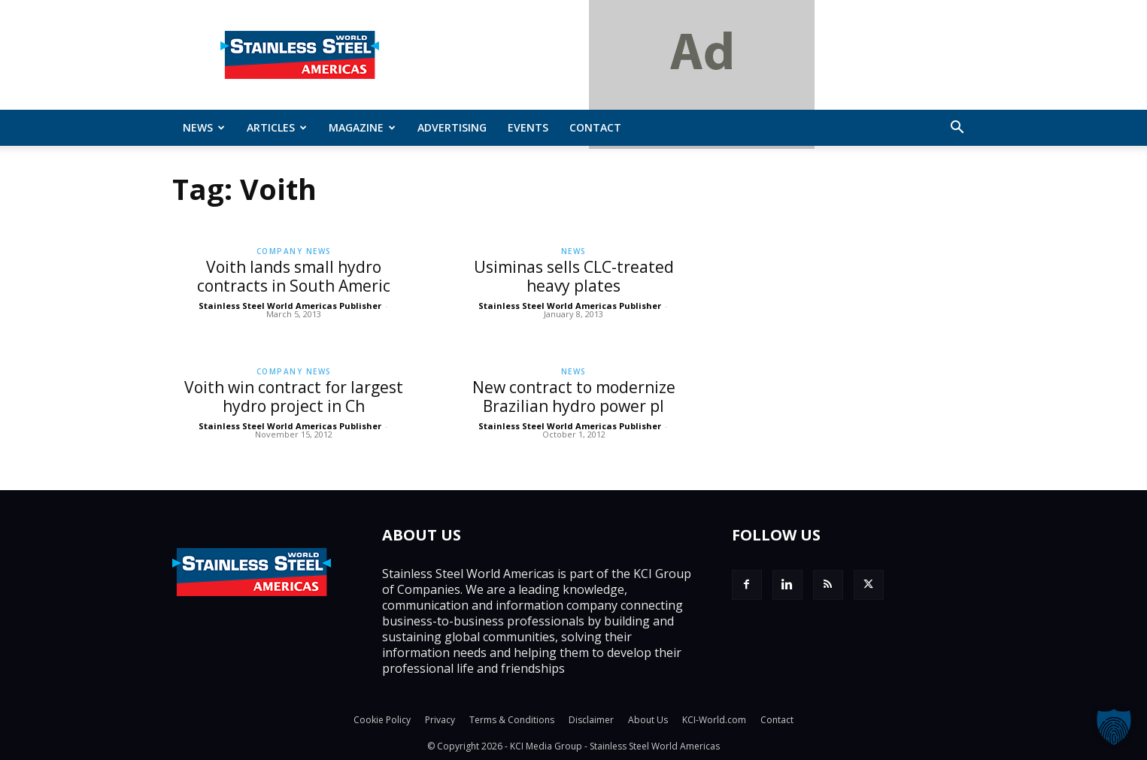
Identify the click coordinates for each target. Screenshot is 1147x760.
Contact (595, 127)
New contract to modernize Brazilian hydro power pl (573, 396)
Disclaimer (591, 719)
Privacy (440, 719)
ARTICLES (277, 127)
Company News (294, 251)
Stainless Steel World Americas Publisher (290, 305)
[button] (957, 128)
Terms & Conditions (511, 719)
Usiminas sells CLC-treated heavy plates (574, 276)
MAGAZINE (362, 127)
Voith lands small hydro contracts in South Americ (293, 276)
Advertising (452, 127)
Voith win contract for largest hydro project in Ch (293, 396)
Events (528, 127)
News (204, 127)
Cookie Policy (382, 719)
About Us (648, 719)
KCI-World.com (714, 719)
